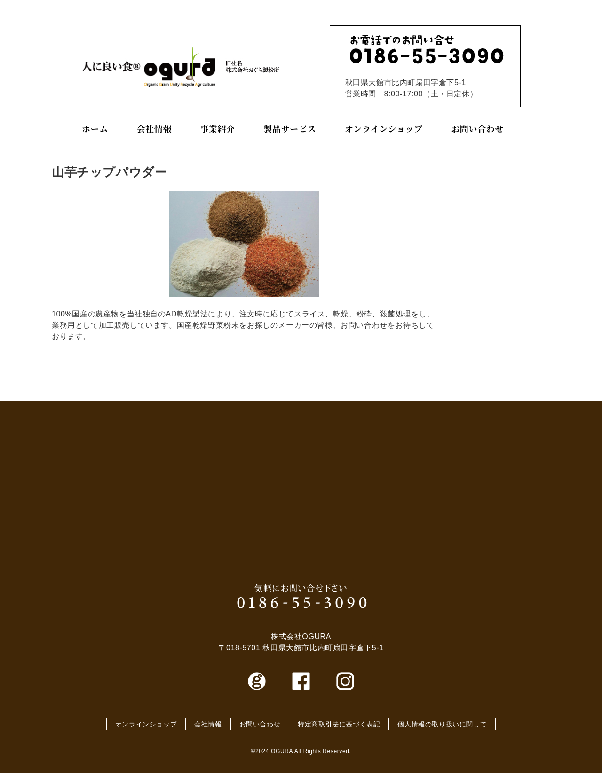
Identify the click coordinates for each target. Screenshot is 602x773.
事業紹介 (217, 128)
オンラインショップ (384, 128)
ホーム (95, 128)
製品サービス (290, 128)
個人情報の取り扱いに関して (442, 724)
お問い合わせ (477, 128)
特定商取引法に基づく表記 (339, 724)
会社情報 (153, 128)
